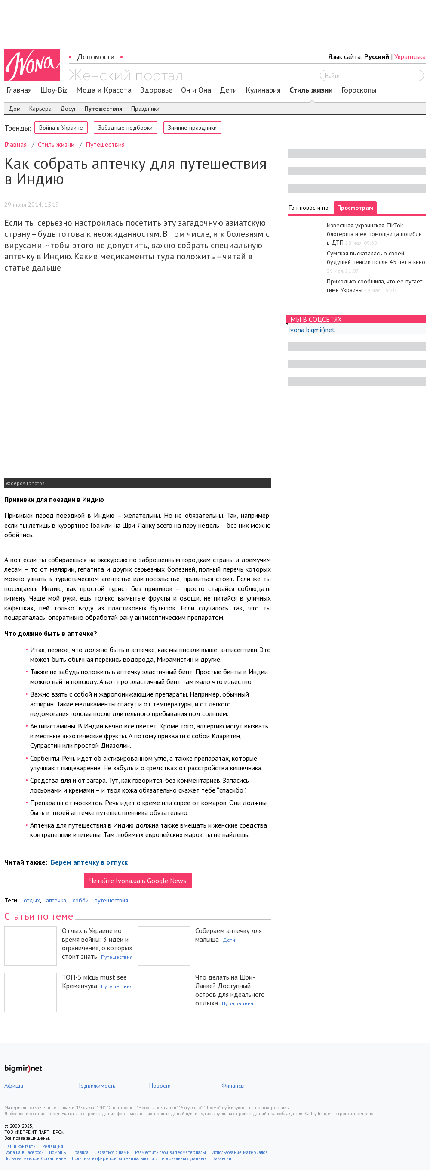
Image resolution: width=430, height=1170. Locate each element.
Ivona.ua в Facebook (23, 1152)
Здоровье (156, 90)
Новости (160, 1085)
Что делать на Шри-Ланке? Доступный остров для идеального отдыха (230, 990)
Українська (410, 56)
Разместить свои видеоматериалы (170, 1152)
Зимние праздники (192, 127)
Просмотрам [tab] (355, 208)
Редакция (52, 1146)
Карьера (40, 109)
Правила (80, 1152)
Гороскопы (358, 90)
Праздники (145, 109)
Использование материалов (239, 1152)
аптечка (56, 900)
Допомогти (95, 57)
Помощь (57, 1152)
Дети (228, 90)
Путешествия (104, 109)
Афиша (13, 1085)
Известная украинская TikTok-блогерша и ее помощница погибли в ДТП (374, 233)
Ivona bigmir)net (311, 329)
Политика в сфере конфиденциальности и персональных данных (139, 1158)
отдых (32, 900)
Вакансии (221, 1158)
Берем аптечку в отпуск (88, 862)
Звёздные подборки (125, 127)
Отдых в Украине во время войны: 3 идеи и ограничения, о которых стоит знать (97, 943)
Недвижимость (96, 1085)
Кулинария (263, 90)
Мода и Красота (104, 90)
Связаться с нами (111, 1152)
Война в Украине (61, 127)
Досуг (68, 109)
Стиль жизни (311, 90)
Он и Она (196, 90)
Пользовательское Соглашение (35, 1158)
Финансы (233, 1085)
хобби (80, 900)
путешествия (111, 900)
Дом (15, 109)
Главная (19, 90)
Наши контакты (20, 1146)
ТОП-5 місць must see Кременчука (94, 981)
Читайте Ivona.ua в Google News (137, 880)
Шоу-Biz (54, 90)
